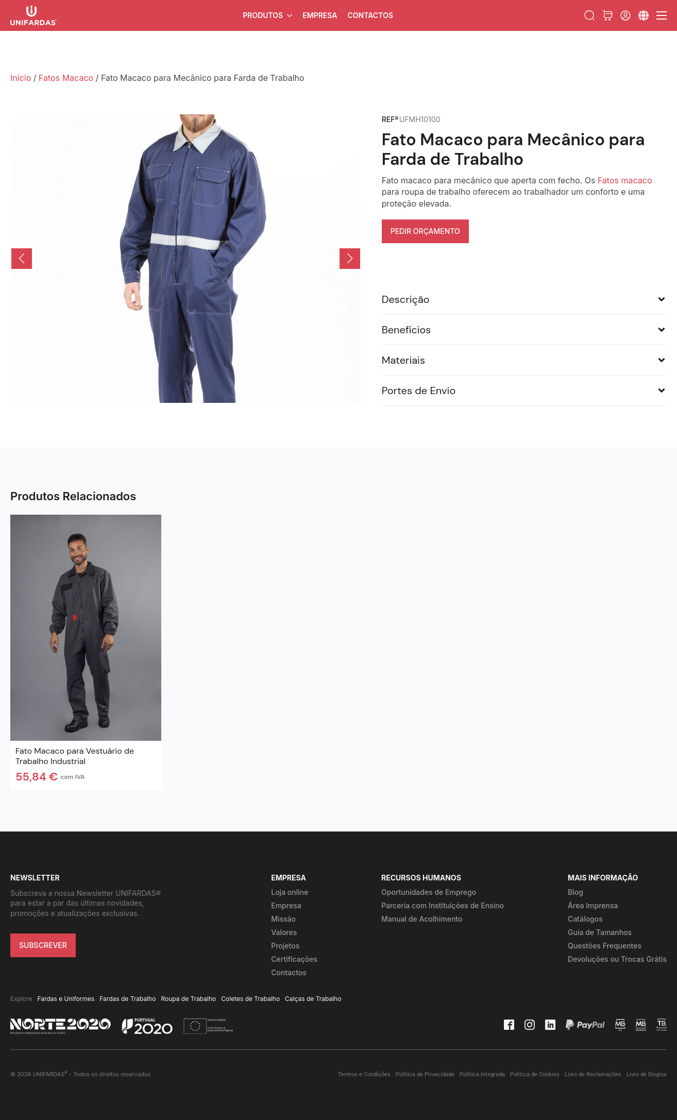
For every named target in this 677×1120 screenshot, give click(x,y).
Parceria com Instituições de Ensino (442, 905)
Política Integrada (482, 1074)
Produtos (263, 15)
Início (20, 78)
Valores (284, 932)
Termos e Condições (364, 1074)
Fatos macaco (625, 180)
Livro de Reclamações (593, 1074)
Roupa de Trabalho (188, 999)
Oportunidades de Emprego (428, 892)
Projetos (285, 945)
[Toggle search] (589, 15)
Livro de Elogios (647, 1074)
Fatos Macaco (66, 78)
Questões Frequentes (604, 945)
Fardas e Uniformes (66, 999)
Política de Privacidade (425, 1074)
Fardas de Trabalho (127, 999)
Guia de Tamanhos (600, 932)
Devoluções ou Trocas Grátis (617, 959)
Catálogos (585, 918)
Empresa (319, 15)
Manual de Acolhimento (421, 918)
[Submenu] (643, 15)
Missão (283, 918)
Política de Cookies (535, 1074)
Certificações (294, 959)
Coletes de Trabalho (250, 999)
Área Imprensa (593, 905)
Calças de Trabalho (313, 999)
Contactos (370, 15)
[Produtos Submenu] (290, 15)
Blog (575, 892)
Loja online (289, 892)
